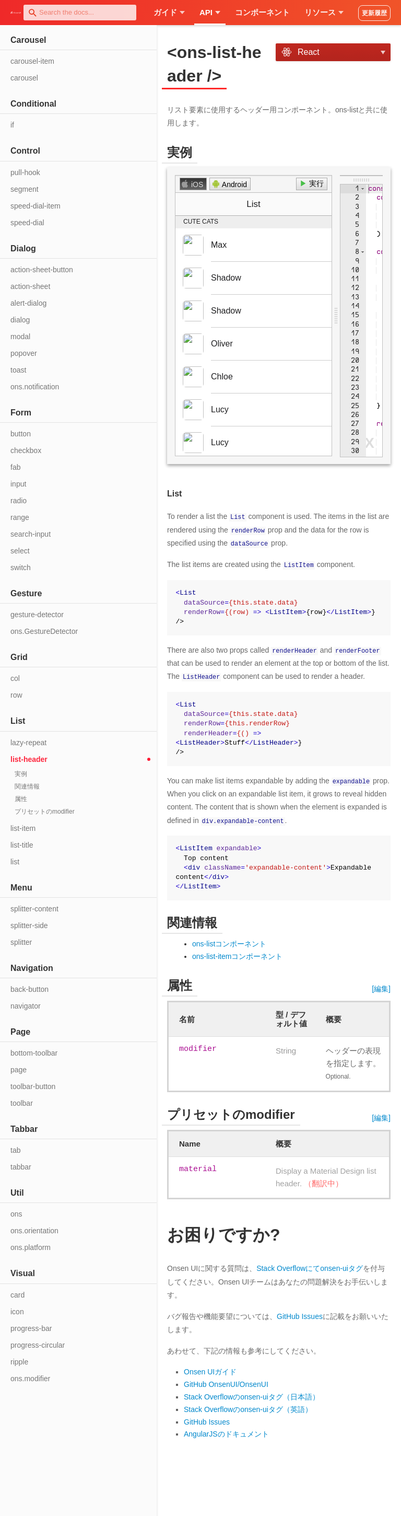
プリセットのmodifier (45, 811)
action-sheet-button (41, 269)
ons (16, 1214)
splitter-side (29, 925)
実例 (21, 774)
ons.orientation (34, 1230)
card (17, 1295)
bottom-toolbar (33, 1053)
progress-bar (31, 1328)
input (18, 484)
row (16, 695)
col (15, 678)
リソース (324, 12)
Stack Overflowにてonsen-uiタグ (309, 1267)
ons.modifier (30, 1378)
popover (23, 353)
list (14, 862)
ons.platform (30, 1247)
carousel (24, 78)
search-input (30, 534)
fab (15, 467)
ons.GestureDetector (44, 631)
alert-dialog (28, 303)
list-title (21, 845)
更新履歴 (374, 13)
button (20, 434)
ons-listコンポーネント (229, 943)
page (18, 1070)
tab (15, 1150)
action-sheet (30, 286)
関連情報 (27, 786)
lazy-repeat (28, 742)
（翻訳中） (323, 1182)
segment (24, 189)
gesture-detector (37, 614)
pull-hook (25, 172)
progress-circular (37, 1345)
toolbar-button (32, 1086)
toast (18, 370)
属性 (21, 799)
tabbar (20, 1167)
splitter (21, 942)
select (20, 551)
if (12, 125)
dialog (20, 320)
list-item (23, 828)
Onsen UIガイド (210, 1371)
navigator (25, 1006)
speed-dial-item (35, 206)
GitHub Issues (300, 1315)
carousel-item (32, 61)
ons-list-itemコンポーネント (237, 955)
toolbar (21, 1103)
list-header (29, 759)
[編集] (381, 987)
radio (18, 500)
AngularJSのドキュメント (226, 1433)
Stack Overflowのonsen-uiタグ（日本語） (252, 1396)
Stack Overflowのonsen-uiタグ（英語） (248, 1408)
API (209, 12)
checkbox (25, 450)
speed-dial (27, 222)
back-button (29, 989)
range (19, 517)
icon (17, 1311)
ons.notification (34, 387)
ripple (19, 1362)
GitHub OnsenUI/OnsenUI (226, 1383)
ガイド (169, 12)
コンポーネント (262, 12)
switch (20, 567)
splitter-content (34, 909)
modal (20, 336)
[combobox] (79, 12)
